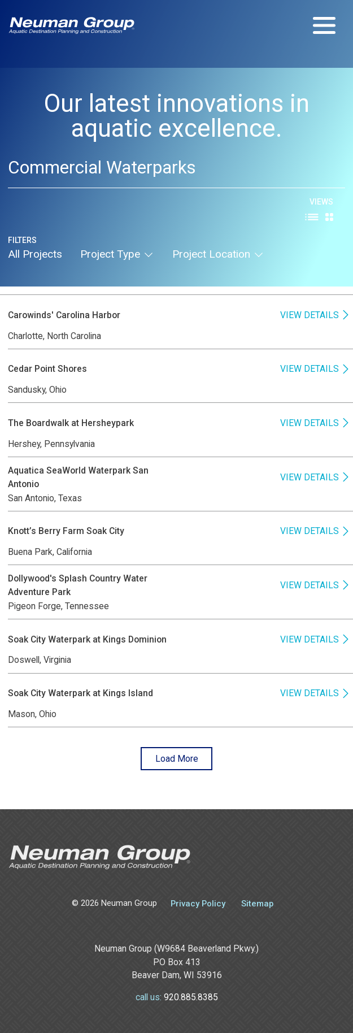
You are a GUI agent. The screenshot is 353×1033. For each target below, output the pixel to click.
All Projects (35, 254)
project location (218, 254)
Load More (176, 758)
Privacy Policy (198, 904)
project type (117, 254)
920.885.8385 (191, 997)
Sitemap (257, 904)
